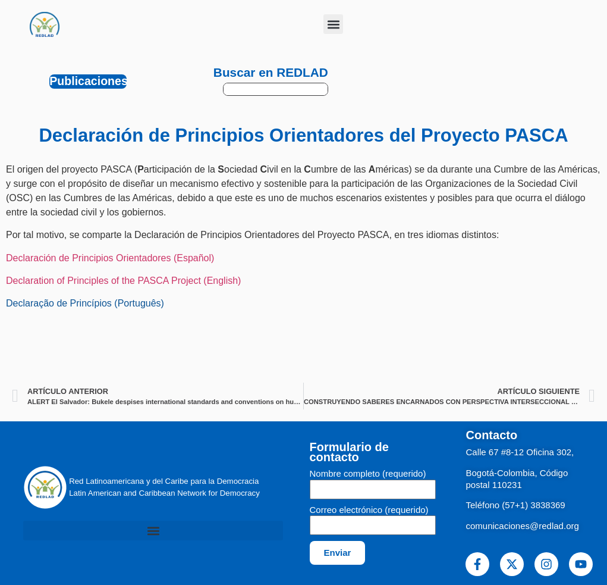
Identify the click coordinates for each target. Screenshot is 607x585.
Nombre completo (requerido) (368, 473)
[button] (333, 24)
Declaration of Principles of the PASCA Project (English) (123, 281)
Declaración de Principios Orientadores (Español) (110, 258)
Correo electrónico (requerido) (369, 510)
